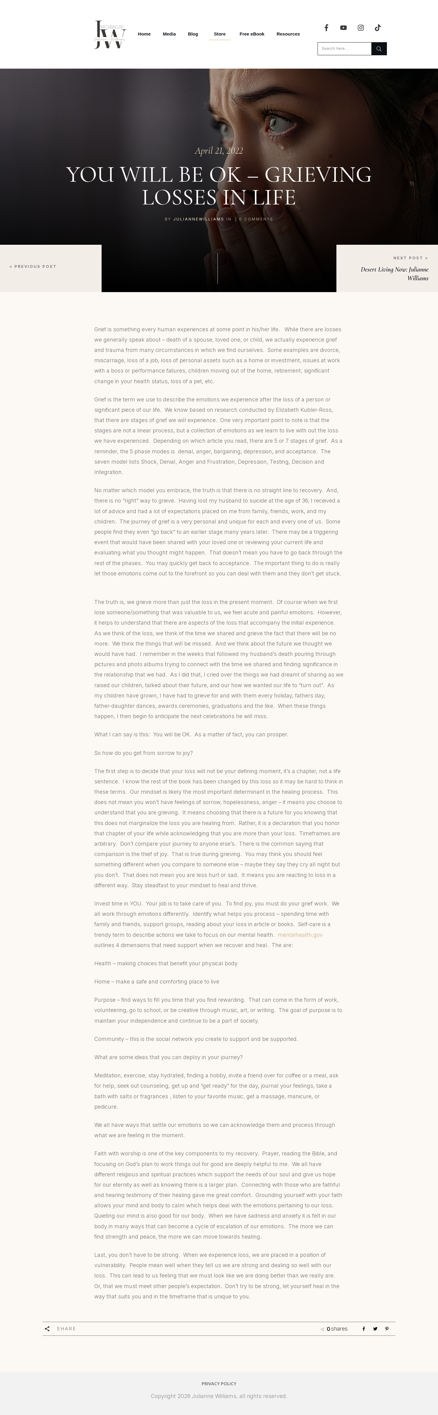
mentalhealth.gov (300, 935)
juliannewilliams (198, 219)
